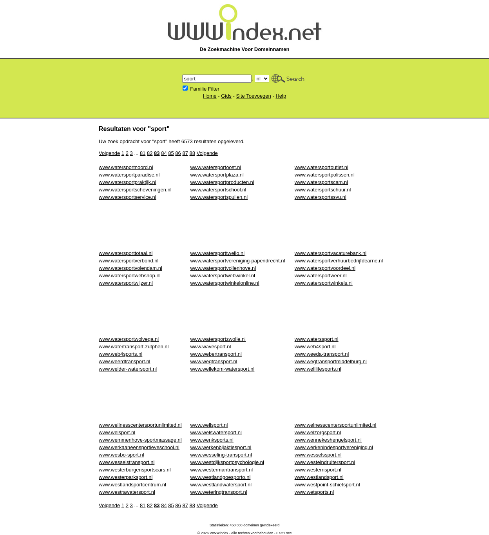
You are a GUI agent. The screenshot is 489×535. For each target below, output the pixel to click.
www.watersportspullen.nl (219, 197)
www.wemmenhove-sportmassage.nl (140, 440)
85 (171, 153)
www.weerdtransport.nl (124, 361)
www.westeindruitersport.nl (325, 462)
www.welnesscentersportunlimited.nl (336, 425)
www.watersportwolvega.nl (129, 339)
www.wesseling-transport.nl (221, 455)
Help (280, 96)
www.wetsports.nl (314, 492)
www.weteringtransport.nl (218, 492)
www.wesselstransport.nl (126, 462)
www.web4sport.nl (315, 346)
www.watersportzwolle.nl (218, 339)
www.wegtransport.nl (213, 361)
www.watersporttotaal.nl (125, 253)
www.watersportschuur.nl (323, 190)
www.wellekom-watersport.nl (222, 369)
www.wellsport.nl (209, 425)
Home (210, 96)
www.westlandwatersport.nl (221, 485)
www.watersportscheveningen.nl (135, 190)
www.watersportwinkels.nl (324, 283)
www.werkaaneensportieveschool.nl (139, 447)
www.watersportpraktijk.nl (127, 182)
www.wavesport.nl (210, 346)
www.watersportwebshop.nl (130, 275)
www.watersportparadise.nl (129, 175)
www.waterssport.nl (317, 339)
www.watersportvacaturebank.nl (331, 253)
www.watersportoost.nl (215, 167)
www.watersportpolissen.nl (325, 175)
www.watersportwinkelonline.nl (224, 283)
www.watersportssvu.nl (320, 197)
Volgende (109, 153)
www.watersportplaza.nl (217, 175)
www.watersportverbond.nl (128, 261)
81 (142, 153)
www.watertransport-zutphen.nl (133, 346)
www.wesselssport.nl (318, 455)
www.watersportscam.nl (321, 182)
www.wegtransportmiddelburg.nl (331, 361)
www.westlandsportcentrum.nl (132, 485)
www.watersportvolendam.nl (130, 268)
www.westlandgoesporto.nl (220, 477)
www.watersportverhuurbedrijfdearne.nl (339, 261)
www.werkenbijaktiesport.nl (220, 447)
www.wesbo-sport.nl (121, 455)
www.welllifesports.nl (318, 369)
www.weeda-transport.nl (322, 354)
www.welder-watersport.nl (128, 369)
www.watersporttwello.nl (217, 253)
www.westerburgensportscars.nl (135, 470)
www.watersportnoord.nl (126, 167)
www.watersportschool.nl (218, 190)
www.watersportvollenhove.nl (223, 268)
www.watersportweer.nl (321, 275)
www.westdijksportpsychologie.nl (227, 462)
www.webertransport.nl (216, 354)
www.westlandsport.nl (319, 477)
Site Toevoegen (253, 96)
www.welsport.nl (117, 432)
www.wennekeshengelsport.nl (328, 440)
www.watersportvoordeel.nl (325, 268)
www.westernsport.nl (318, 470)
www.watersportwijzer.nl (126, 283)
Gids (226, 96)
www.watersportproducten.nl (222, 182)
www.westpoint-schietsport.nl (327, 485)
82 (149, 153)
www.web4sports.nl (120, 354)
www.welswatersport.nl (216, 432)
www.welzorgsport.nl (318, 432)
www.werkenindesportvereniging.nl (334, 447)
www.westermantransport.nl (221, 470)
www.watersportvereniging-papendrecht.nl (237, 261)
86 (178, 153)
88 (192, 153)
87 (185, 153)
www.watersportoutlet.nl (321, 167)
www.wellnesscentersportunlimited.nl (140, 425)
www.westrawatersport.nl (127, 492)
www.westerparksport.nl (125, 477)
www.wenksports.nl (212, 440)
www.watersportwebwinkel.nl (222, 275)
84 (164, 153)
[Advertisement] (241, 225)
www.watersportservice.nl (127, 197)
